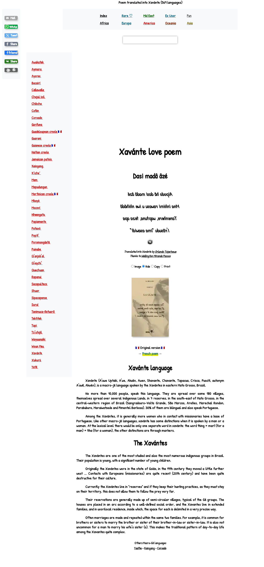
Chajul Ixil (40, 97)
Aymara (39, 69)
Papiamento (41, 221)
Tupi (36, 325)
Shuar (38, 290)
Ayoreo (38, 76)
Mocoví (38, 207)
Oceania (170, 23)
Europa (126, 23)
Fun (189, 15)
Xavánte (39, 353)
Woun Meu (40, 346)
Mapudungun (42, 187)
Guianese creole (43, 145)
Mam (37, 180)
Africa (104, 23)
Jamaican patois (44, 159)
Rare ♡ (127, 15)
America (149, 23)
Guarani (39, 138)
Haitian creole (42, 152)
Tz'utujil (39, 332)
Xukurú (38, 360)
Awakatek (40, 62)
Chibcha (39, 103)
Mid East (148, 15)
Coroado (39, 117)
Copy (155, 266)
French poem (150, 353)
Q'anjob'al (40, 256)
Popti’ (37, 235)
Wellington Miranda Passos (156, 256)
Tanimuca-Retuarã (45, 311)
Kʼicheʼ (38, 173)
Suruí (37, 304)
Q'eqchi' (39, 263)
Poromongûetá (43, 242)
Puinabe (38, 249)
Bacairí (38, 83)
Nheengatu (40, 214)
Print (165, 266)
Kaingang (40, 166)
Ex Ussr (170, 15)
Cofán (37, 110)
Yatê (37, 367)
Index (103, 15)
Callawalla (40, 90)
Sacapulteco (42, 284)
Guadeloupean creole (47, 131)
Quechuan (40, 270)
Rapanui (39, 277)
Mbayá (38, 200)
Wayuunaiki (41, 339)
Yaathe (138, 548)
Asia (190, 23)
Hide (146, 266)
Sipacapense (41, 297)
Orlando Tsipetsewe (165, 251)
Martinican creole (45, 194)
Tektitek (39, 318)
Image (136, 266)
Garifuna (39, 124)
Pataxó (38, 228)
